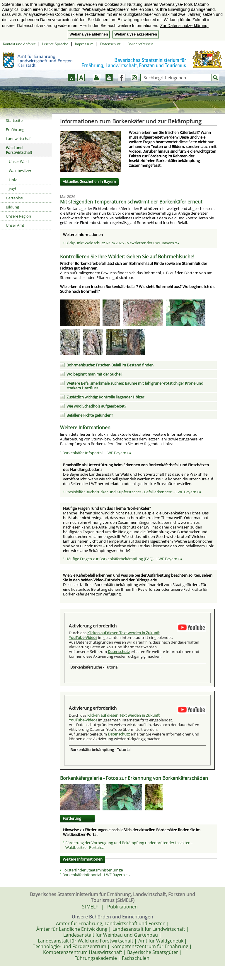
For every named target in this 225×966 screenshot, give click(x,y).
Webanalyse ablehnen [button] (88, 34)
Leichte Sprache (55, 43)
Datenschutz (110, 43)
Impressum (84, 43)
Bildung (12, 207)
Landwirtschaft (19, 138)
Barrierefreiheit (140, 43)
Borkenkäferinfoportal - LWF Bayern (96, 874)
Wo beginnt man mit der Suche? (94, 374)
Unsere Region (18, 216)
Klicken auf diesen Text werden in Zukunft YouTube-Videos (114, 635)
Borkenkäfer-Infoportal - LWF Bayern (96, 452)
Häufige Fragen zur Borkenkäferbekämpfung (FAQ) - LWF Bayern (123, 558)
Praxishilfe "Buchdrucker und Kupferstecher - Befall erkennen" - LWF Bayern (133, 491)
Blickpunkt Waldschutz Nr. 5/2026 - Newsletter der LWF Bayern (122, 242)
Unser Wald (19, 161)
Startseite (14, 120)
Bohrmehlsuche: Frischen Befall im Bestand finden (110, 365)
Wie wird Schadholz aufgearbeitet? (96, 406)
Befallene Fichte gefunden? (90, 415)
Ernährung (15, 129)
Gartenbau (15, 198)
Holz (13, 179)
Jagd (12, 188)
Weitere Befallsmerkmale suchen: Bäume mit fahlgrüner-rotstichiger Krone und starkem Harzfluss (135, 386)
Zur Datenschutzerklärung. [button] (184, 25)
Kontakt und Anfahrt (19, 43)
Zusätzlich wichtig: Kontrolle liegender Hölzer (105, 397)
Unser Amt (15, 225)
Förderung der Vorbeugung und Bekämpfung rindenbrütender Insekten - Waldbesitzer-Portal (128, 845)
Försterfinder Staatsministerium (92, 870)
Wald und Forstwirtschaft (19, 150)
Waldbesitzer (20, 170)
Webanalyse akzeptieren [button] (135, 34)
